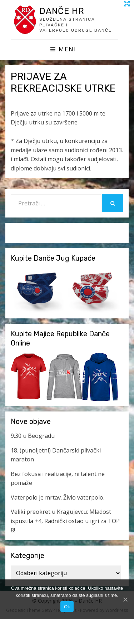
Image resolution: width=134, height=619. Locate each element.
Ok (67, 606)
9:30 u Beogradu (33, 436)
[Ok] (125, 599)
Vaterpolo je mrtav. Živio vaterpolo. (57, 497)
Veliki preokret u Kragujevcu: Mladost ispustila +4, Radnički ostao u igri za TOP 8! (65, 521)
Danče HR (61, 11)
